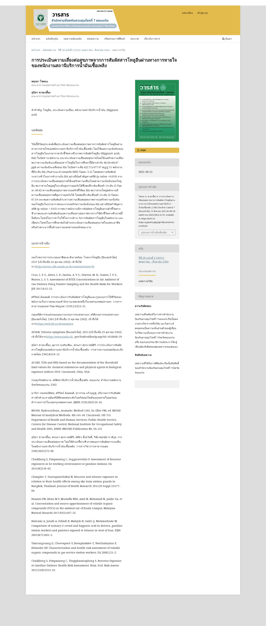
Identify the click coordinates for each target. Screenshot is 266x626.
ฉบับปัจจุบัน (52, 38)
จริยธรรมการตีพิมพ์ (114, 38)
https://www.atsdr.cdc (59, 336)
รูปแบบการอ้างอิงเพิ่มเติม (154, 232)
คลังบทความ (49, 50)
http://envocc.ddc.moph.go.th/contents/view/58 (65, 266)
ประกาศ (134, 38)
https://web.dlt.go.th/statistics (54, 323)
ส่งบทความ (93, 38)
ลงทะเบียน (187, 12)
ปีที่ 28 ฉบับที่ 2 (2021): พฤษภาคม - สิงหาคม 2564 (84, 50)
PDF (143, 150)
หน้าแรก (35, 38)
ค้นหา (227, 38)
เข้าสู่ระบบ (202, 12)
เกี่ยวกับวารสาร (152, 38)
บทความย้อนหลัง (72, 38)
